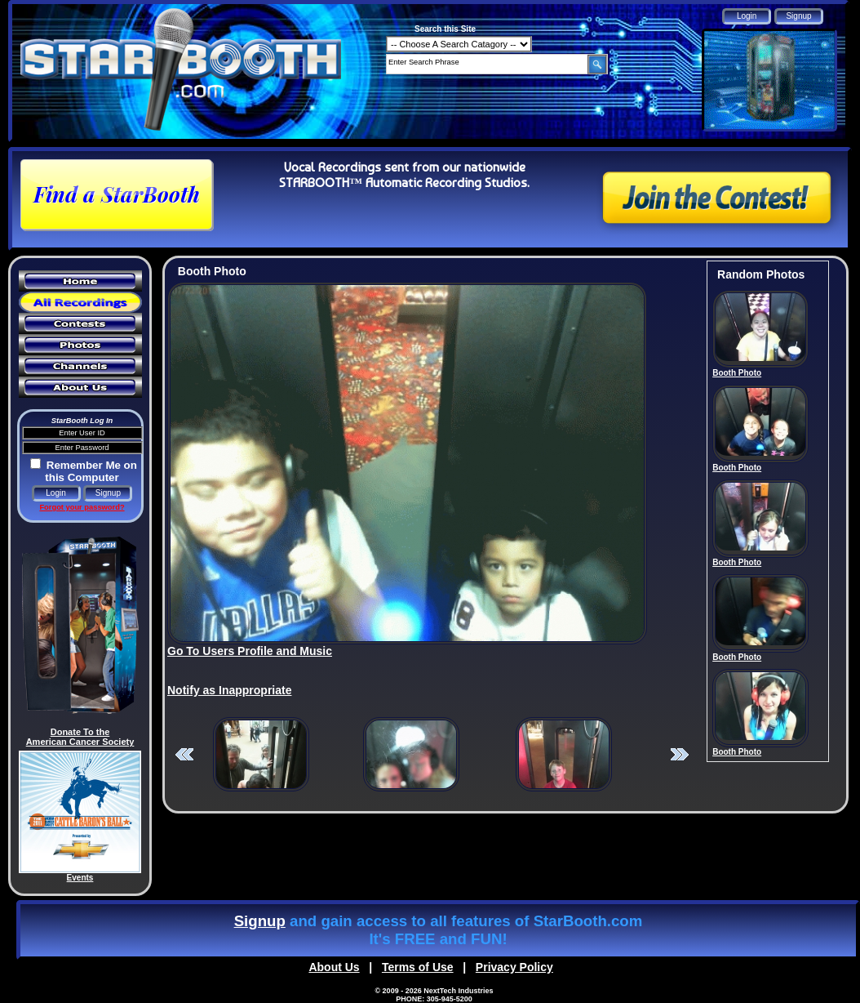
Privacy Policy (514, 967)
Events (80, 877)
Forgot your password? (81, 507)
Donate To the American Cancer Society (80, 737)
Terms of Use (418, 967)
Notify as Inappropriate (229, 690)
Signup (260, 920)
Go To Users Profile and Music (249, 651)
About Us (333, 967)
